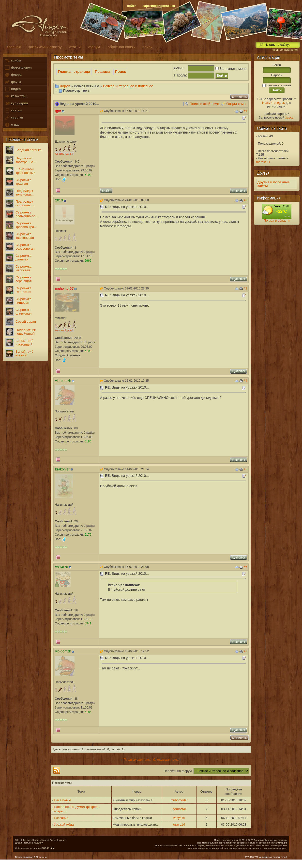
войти (131, 6)
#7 (245, 651)
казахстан (15, 96)
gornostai (179, 809)
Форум (65, 86)
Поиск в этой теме (204, 104)
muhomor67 (179, 800)
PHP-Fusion (48, 848)
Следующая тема (165, 759)
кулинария (16, 103)
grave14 (179, 824)
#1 (245, 111)
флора (13, 75)
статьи (13, 110)
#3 (245, 288)
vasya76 (179, 818)
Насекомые (62, 800)
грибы (12, 61)
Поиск (120, 72)
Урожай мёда (64, 824)
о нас (11, 125)
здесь (289, 117)
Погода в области (276, 220)
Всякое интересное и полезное (128, 86)
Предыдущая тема (137, 759)
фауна (12, 82)
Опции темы (236, 104)
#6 (245, 567)
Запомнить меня (230, 69)
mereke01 (263, 162)
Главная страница (74, 72)
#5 (245, 469)
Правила (102, 72)
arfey (40, 842)
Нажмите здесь (273, 103)
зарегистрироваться (159, 6)
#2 (245, 200)
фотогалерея (18, 68)
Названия (61, 818)
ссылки (13, 118)
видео (12, 89)
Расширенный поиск (284, 49)
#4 (245, 380)
